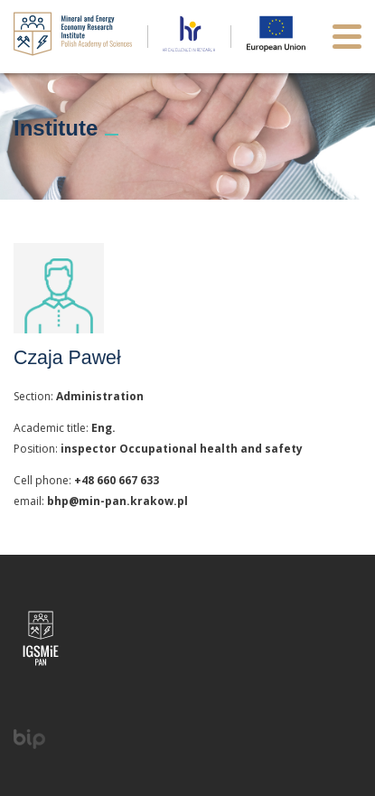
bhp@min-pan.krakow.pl (117, 501)
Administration (100, 396)
